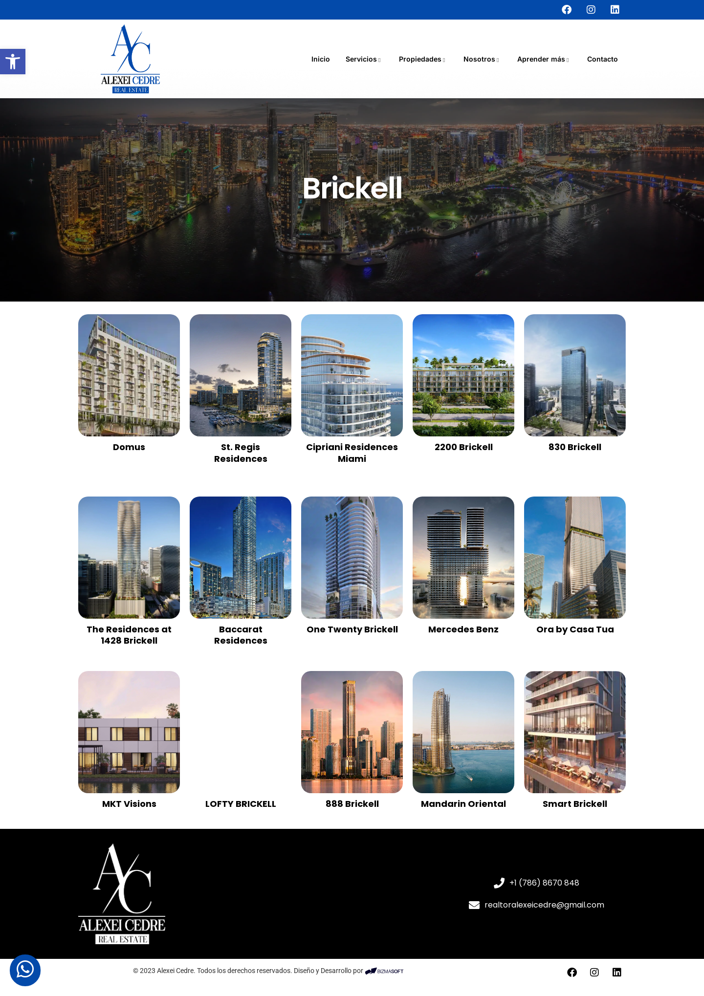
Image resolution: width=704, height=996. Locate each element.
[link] (12, 61)
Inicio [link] (320, 59)
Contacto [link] (602, 59)
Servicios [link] (364, 59)
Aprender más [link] (544, 59)
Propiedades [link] (423, 59)
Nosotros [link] (482, 59)
